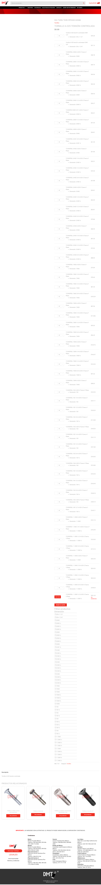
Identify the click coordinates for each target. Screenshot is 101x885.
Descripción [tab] (5, 772)
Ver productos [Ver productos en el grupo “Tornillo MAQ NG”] (38, 815)
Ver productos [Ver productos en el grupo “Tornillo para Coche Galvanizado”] (13, 816)
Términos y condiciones (13, 861)
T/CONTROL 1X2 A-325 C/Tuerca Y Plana (78, 391)
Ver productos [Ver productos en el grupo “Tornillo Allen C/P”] (88, 815)
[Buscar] (84, 3)
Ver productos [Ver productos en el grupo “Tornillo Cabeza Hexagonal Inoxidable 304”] (63, 816)
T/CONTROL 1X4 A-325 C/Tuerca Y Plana (78, 464)
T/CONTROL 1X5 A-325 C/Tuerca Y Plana (78, 501)
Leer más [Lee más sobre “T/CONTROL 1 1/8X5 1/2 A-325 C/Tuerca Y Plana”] (57, 597)
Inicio (55, 20)
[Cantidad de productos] (59, 35)
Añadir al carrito (60, 605)
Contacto (13, 840)
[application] (25, 7)
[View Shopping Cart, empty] (93, 3)
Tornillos (60, 20)
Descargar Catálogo (13, 851)
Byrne (13, 838)
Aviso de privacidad (13, 859)
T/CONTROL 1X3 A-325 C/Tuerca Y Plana (78, 428)
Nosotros (13, 836)
